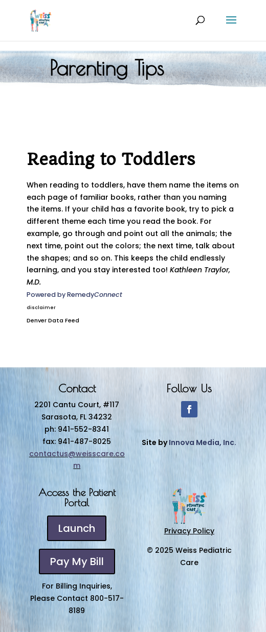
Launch (76, 528)
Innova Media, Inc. (202, 442)
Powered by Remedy (74, 294)
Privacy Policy (189, 531)
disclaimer (41, 308)
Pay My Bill (77, 561)
